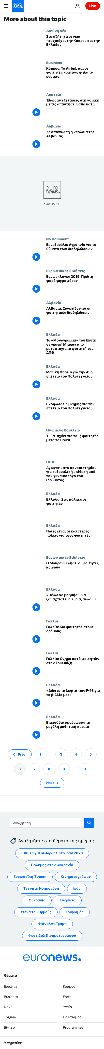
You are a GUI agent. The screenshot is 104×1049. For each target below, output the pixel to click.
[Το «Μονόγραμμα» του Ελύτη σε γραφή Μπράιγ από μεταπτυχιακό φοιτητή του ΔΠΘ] (73, 348)
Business (54, 62)
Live (92, 6)
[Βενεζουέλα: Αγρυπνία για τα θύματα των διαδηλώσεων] (73, 253)
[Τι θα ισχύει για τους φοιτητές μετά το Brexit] (73, 444)
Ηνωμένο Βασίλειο (63, 430)
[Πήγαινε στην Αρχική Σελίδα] (18, 6)
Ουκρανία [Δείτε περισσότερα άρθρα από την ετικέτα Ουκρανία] (37, 900)
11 (84, 769)
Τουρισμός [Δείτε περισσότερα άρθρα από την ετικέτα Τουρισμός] (75, 912)
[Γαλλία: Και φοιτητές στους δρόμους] (73, 635)
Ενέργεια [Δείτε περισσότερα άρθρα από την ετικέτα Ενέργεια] (67, 900)
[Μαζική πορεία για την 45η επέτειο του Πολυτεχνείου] (73, 380)
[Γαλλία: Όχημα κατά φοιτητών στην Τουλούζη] (73, 667)
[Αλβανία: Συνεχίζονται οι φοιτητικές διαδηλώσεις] (73, 316)
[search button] (89, 823)
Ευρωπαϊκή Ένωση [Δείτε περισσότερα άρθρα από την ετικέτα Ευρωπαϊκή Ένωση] (30, 876)
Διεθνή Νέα (56, 31)
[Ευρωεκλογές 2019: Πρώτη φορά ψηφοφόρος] (73, 285)
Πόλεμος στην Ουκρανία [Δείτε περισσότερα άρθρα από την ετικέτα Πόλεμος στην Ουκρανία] (52, 865)
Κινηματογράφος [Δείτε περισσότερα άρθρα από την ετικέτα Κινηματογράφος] (76, 876)
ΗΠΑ (50, 462)
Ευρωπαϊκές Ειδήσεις (65, 271)
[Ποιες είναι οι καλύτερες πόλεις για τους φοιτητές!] (73, 539)
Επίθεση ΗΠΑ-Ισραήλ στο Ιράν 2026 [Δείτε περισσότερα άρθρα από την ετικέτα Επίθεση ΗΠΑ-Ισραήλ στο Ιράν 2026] (52, 853)
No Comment (57, 239)
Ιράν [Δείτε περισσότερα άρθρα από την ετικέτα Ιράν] (77, 888)
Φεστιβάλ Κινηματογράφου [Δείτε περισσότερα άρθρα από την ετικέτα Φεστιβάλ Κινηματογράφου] (52, 935)
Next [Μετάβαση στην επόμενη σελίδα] (50, 782)
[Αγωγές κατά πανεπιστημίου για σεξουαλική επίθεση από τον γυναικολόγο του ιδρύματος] (73, 476)
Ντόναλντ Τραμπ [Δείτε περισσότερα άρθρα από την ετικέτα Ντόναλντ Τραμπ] (52, 924)
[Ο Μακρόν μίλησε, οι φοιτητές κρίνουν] (73, 571)
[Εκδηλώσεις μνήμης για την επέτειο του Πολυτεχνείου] (73, 412)
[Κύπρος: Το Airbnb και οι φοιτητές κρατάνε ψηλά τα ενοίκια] (73, 76)
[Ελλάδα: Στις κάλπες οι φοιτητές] (73, 507)
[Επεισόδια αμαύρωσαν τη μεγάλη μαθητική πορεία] (73, 730)
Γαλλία (52, 621)
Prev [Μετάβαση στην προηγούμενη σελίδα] (22, 754)
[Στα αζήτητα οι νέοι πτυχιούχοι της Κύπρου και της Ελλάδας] (73, 45)
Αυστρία (53, 94)
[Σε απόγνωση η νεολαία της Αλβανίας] (73, 140)
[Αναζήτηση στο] (52, 823)
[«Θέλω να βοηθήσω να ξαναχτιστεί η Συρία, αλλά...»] (73, 603)
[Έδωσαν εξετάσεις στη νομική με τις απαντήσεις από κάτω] (73, 108)
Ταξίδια (10, 1017)
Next (8, 1007)
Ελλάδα (53, 334)
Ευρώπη (10, 986)
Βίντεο (9, 1027)
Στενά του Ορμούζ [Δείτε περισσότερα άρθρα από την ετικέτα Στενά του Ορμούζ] (35, 912)
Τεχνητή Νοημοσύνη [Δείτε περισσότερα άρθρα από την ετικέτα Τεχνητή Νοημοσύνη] (41, 888)
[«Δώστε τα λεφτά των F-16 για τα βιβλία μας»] (73, 699)
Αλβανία (53, 126)
